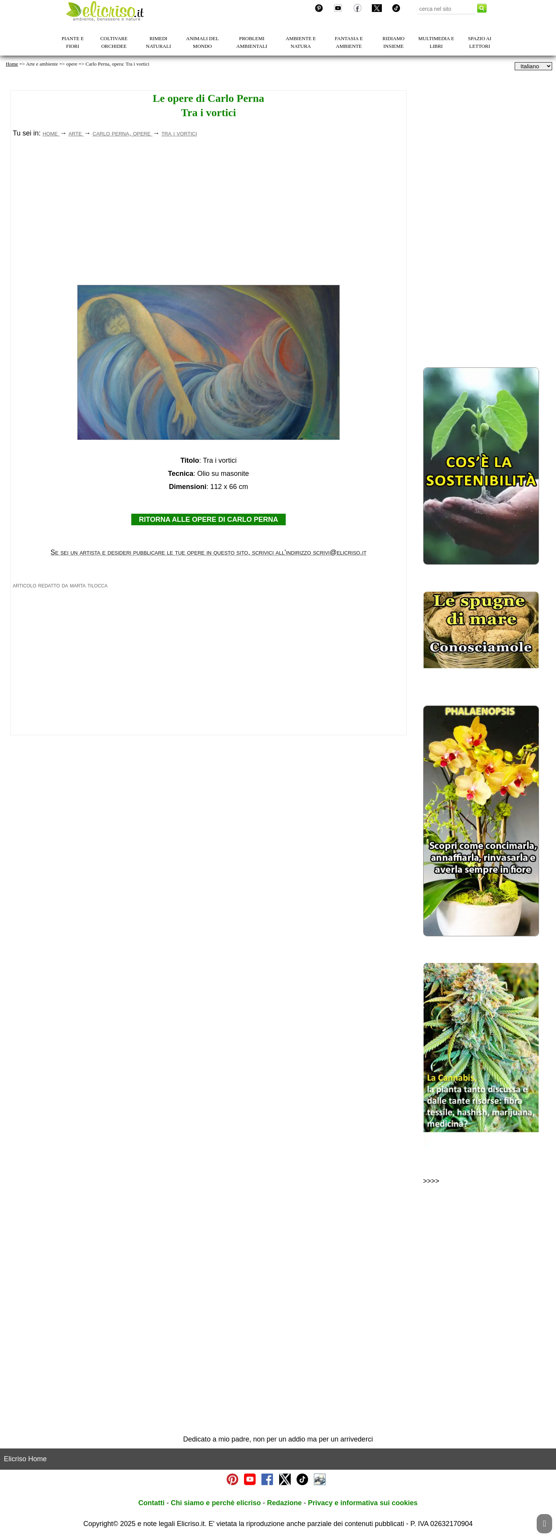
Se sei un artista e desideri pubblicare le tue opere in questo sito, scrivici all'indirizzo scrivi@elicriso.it (208, 552)
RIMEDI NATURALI (158, 42)
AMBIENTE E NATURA (301, 42)
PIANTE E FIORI (72, 42)
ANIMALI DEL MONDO (202, 42)
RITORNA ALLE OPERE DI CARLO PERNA (208, 519)
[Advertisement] (209, 217)
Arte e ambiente (42, 64)
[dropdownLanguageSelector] (533, 66)
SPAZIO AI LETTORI (480, 42)
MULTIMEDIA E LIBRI (436, 42)
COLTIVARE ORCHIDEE (114, 42)
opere (71, 64)
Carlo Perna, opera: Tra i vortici (117, 64)
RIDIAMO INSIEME (394, 42)
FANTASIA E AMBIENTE (349, 42)
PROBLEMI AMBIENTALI (251, 42)
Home (12, 64)
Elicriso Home (25, 1459)
